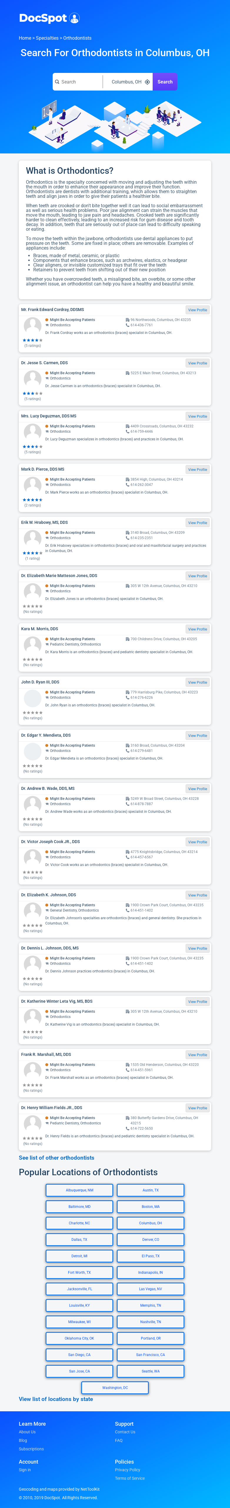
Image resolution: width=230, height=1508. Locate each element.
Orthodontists (77, 38)
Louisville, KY (79, 1305)
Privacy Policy (127, 1469)
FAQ (119, 1440)
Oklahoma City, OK (79, 1338)
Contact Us (125, 1432)
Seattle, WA (151, 1371)
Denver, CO (150, 1240)
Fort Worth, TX (79, 1272)
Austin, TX (151, 1190)
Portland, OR (151, 1338)
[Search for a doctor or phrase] (78, 82)
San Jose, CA (79, 1371)
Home (25, 38)
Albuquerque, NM (79, 1190)
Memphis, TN (150, 1305)
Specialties (47, 38)
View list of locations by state (56, 1399)
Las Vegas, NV (150, 1289)
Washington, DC (115, 1388)
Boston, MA (151, 1207)
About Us (27, 1432)
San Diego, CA (79, 1355)
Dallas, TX (79, 1240)
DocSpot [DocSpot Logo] (48, 17)
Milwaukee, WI (79, 1322)
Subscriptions (31, 1449)
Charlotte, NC (79, 1223)
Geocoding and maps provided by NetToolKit (59, 1489)
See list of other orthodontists (56, 1158)
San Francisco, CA (150, 1355)
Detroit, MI (79, 1256)
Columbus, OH (150, 1223)
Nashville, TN (150, 1322)
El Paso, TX (151, 1256)
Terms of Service (130, 1478)
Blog (23, 1440)
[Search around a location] (128, 82)
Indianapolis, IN (150, 1272)
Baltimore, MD (80, 1207)
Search (165, 82)
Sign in (25, 1469)
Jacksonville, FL (79, 1289)
